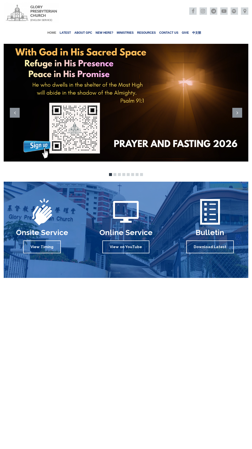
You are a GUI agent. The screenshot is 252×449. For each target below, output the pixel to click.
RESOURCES (146, 32)
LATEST (65, 32)
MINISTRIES (125, 32)
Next (237, 113)
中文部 (196, 32)
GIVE (185, 32)
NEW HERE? (104, 32)
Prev (15, 113)
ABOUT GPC (83, 32)
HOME (51, 32)
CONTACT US (168, 32)
